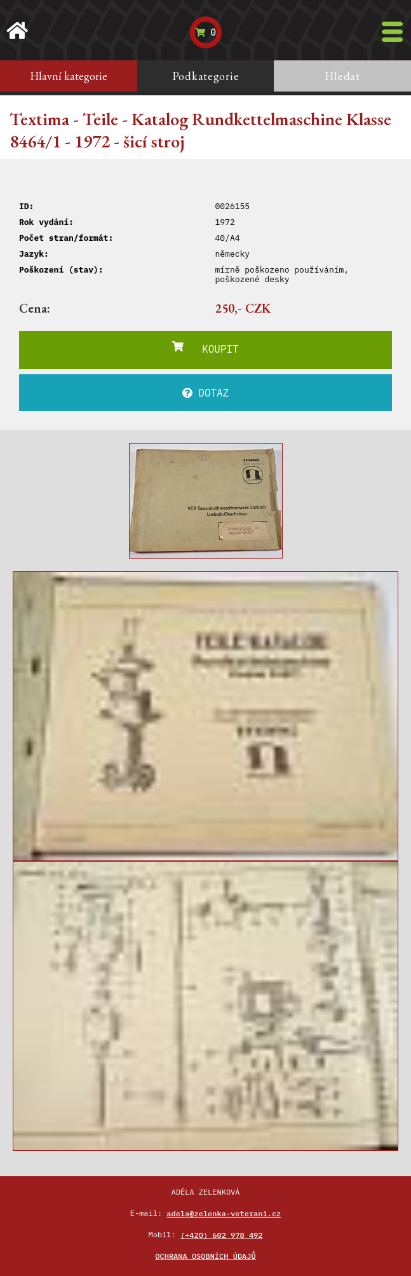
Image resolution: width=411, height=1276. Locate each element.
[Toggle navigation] (392, 31)
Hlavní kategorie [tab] (68, 76)
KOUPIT (205, 348)
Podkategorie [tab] (205, 76)
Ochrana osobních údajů (205, 1256)
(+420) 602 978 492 (221, 1235)
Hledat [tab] (342, 76)
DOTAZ (205, 392)
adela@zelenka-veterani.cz (223, 1213)
